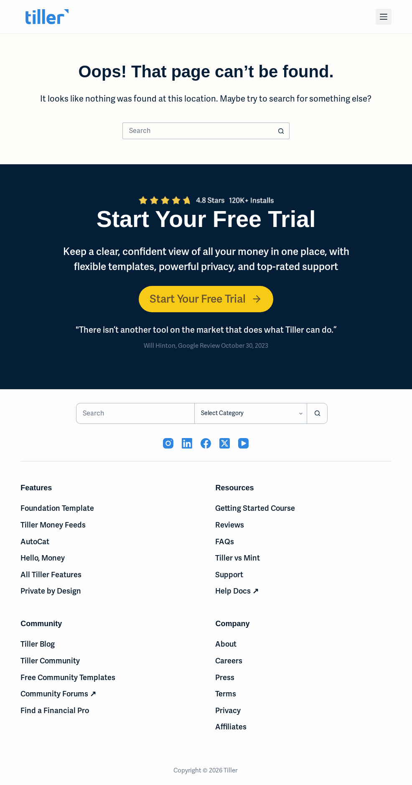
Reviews (229, 525)
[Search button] (281, 130)
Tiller (231, 770)
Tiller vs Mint (237, 558)
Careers (228, 660)
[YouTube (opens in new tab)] (243, 443)
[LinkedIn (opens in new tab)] (187, 443)
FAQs (224, 541)
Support (229, 574)
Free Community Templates (67, 677)
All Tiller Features (50, 574)
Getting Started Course (255, 508)
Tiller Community (50, 660)
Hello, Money (42, 558)
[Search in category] (250, 413)
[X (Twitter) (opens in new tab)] (224, 443)
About (226, 644)
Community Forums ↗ (58, 693)
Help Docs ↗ (237, 591)
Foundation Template (57, 508)
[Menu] (384, 17)
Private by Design (50, 591)
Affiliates (231, 726)
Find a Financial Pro (54, 710)
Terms (225, 693)
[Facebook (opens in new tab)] (206, 443)
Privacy (228, 710)
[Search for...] (197, 130)
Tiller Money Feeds (53, 525)
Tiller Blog (37, 644)
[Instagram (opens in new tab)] (168, 443)
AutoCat (34, 541)
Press (224, 677)
